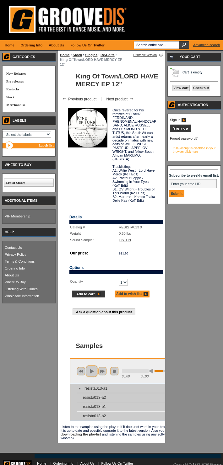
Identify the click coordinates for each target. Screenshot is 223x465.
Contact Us (13, 247)
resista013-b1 (94, 406)
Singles (91, 55)
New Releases (16, 73)
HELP (9, 232)
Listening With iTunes (21, 289)
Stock (77, 55)
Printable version (145, 55)
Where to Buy (15, 282)
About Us (12, 275)
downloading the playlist (81, 434)
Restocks (12, 89)
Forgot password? (184, 138)
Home (65, 55)
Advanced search (206, 45)
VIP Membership (17, 216)
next (102, 371)
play (91, 371)
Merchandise (15, 105)
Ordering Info (15, 268)
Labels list (46, 145)
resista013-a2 (94, 397)
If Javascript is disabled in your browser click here (194, 150)
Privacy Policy (15, 254)
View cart (180, 88)
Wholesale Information (22, 296)
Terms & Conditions (20, 261)
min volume (152, 371)
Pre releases (15, 81)
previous (81, 371)
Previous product (79, 99)
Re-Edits (108, 55)
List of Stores (15, 182)
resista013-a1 (95, 388)
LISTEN (125, 240)
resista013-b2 (94, 416)
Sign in (178, 120)
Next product (120, 99)
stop (114, 371)
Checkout (201, 88)
